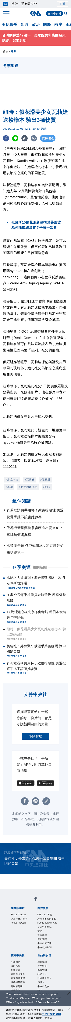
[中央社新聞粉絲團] (10, 892)
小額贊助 (36, 736)
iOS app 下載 (19, 918)
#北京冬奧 (12, 479)
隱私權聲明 (18, 954)
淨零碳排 (25, 928)
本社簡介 (16, 943)
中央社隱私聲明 (51, 1014)
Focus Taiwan (20, 902)
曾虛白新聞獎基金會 (25, 984)
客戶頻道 (30, 964)
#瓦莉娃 (29, 479)
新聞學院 (39, 928)
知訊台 (38, 969)
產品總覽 (16, 964)
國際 (47, 24)
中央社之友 (53, 969)
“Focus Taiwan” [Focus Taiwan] (47, 1002)
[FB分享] (6, 138)
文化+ (13, 928)
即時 (24, 24)
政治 (36, 24)
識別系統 (30, 943)
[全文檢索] (66, 14)
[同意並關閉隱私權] (68, 1010)
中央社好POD (27, 933)
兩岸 (58, 24)
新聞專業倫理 (29, 949)
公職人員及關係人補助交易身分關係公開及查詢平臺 (35, 990)
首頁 (5, 51)
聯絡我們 (33, 954)
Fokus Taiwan (20, 907)
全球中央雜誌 (48, 923)
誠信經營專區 (50, 949)
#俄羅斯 (45, 479)
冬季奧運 (21, 567)
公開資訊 (44, 943)
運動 (13, 51)
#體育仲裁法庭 (28, 487)
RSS (12, 974)
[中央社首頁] (35, 13)
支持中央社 (55, 13)
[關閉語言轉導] (68, 994)
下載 (62, 4)
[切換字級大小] (35, 138)
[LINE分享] (15, 138)
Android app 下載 (43, 918)
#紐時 (46, 487)
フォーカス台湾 (43, 902)
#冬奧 (9, 487)
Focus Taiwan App (23, 923)
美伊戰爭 (9, 24)
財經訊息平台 (22, 969)
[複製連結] (25, 138)
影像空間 (44, 964)
